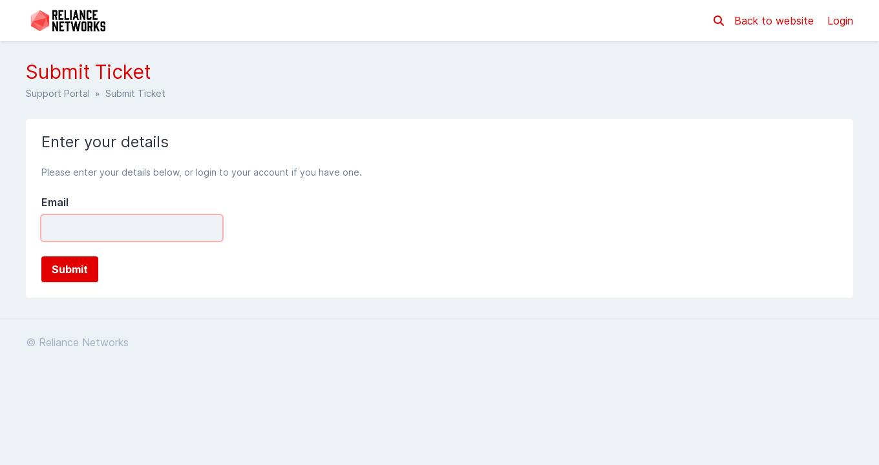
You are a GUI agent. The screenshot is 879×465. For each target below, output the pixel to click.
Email (55, 202)
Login (840, 20)
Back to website (775, 20)
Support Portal (58, 93)
